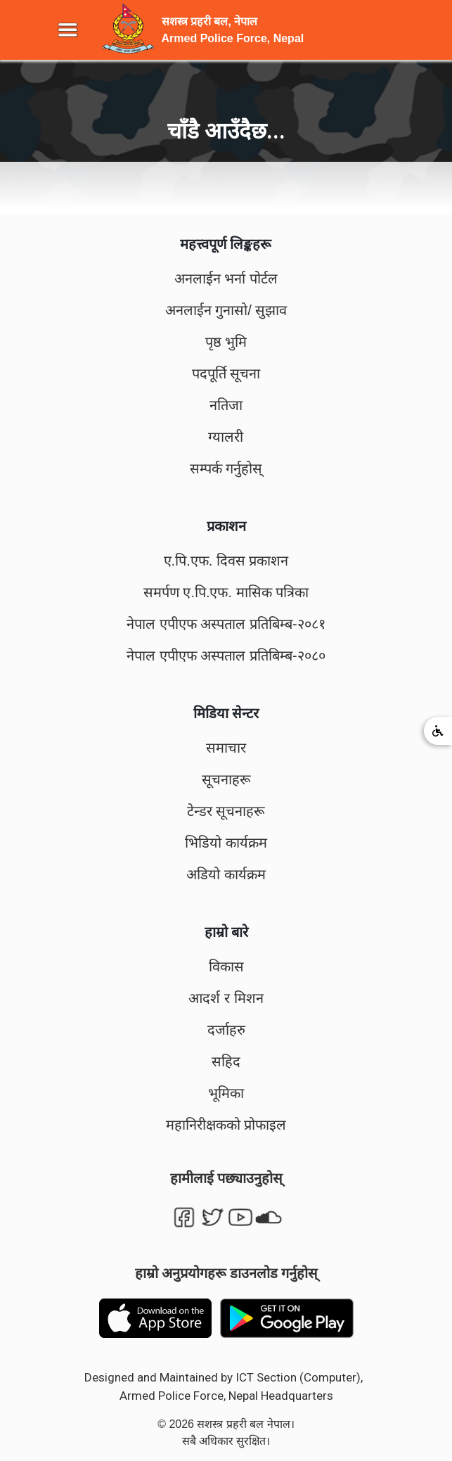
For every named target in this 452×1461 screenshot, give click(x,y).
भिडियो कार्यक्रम (226, 842)
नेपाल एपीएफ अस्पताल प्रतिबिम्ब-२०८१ (226, 624)
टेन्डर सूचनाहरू (226, 811)
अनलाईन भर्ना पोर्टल (226, 278)
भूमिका (226, 1093)
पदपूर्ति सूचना (226, 373)
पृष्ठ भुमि (226, 342)
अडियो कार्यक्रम (226, 874)
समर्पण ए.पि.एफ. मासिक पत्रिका (226, 592)
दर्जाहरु (226, 1030)
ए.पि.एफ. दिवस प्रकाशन (226, 560)
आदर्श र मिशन (225, 998)
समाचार (226, 747)
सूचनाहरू (226, 779)
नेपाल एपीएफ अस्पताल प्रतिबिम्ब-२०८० (226, 655)
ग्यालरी (225, 437)
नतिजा (226, 405)
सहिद (226, 1061)
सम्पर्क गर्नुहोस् (226, 468)
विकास (226, 966)
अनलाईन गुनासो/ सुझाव (226, 310)
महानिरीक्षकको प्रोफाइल (226, 1125)
